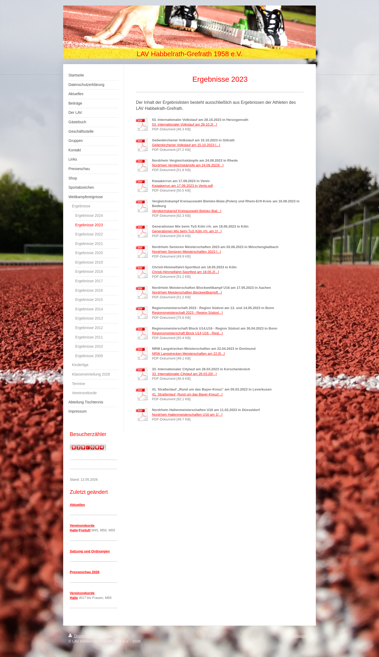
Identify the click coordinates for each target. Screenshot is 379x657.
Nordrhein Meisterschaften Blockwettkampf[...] (187, 292)
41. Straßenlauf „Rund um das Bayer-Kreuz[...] (187, 394)
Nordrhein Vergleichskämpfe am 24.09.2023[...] (187, 165)
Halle (74, 530)
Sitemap (105, 636)
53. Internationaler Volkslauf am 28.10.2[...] (184, 124)
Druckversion (82, 636)
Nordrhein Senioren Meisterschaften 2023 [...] (186, 252)
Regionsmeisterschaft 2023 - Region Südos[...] (187, 313)
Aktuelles (77, 505)
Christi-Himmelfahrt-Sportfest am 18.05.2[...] (185, 272)
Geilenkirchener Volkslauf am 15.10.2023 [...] (186, 145)
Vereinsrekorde (82, 525)
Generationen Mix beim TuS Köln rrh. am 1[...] (186, 231)
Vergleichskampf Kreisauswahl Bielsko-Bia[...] (186, 211)
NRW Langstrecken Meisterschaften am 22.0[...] (188, 354)
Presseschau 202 (84, 572)
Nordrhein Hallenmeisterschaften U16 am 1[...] (187, 415)
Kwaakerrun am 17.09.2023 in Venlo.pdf (182, 186)
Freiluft (85, 530)
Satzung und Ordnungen (90, 551)
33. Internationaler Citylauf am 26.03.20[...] (184, 374)
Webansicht (301, 636)
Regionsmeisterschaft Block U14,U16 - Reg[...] (187, 333)
